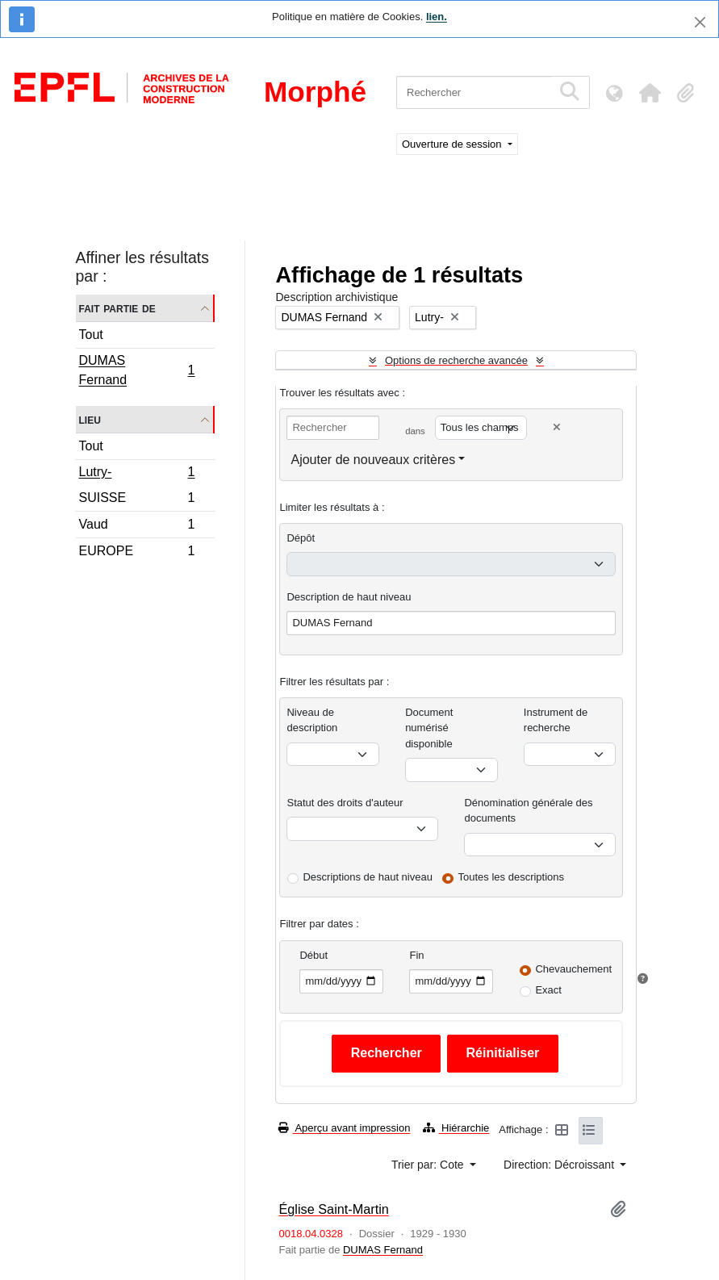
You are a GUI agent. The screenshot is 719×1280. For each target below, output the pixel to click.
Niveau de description (311, 720)
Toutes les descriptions (511, 877)
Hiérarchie (456, 1128)
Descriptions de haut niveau (367, 877)
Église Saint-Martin (333, 1209)
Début (313, 955)
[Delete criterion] (557, 427)
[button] (649, 93)
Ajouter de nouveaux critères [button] (373, 459)
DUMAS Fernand (136, 370)
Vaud (136, 526)
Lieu (90, 419)
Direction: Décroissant (560, 1164)
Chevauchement (573, 969)
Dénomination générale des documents (528, 811)
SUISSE (136, 500)
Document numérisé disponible (429, 728)
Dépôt (300, 538)
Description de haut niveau (348, 597)
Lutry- (136, 473)
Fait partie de (117, 308)
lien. (436, 16)
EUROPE (136, 553)
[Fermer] (700, 22)
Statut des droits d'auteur (344, 803)
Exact (548, 990)
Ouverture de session (453, 144)
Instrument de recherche (556, 720)
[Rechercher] (474, 92)
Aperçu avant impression (344, 1128)
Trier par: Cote (429, 1164)
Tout (91, 334)
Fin (416, 955)
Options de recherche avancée (456, 360)
